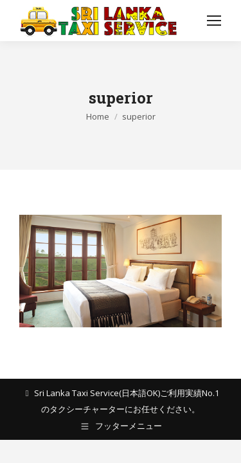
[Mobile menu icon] (214, 20)
